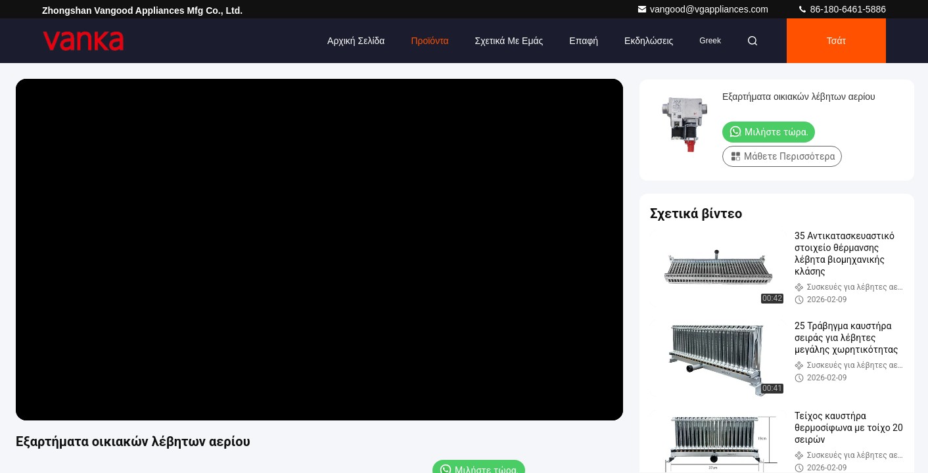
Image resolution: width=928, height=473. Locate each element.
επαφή (583, 40)
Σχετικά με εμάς (509, 40)
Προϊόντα (429, 40)
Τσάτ (836, 40)
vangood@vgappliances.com (704, 9)
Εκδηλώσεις (648, 40)
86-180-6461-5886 (841, 9)
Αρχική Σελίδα (355, 40)
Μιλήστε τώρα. (768, 131)
